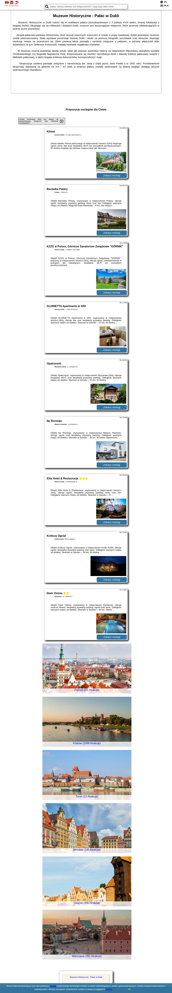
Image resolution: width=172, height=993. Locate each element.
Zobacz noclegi (111, 175)
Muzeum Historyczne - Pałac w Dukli (86, 977)
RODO (109, 989)
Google (53, 986)
